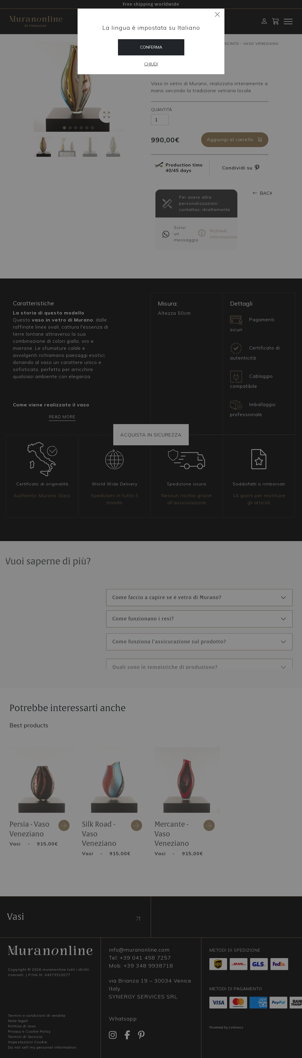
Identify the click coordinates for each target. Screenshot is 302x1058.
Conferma (151, 47)
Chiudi (151, 64)
